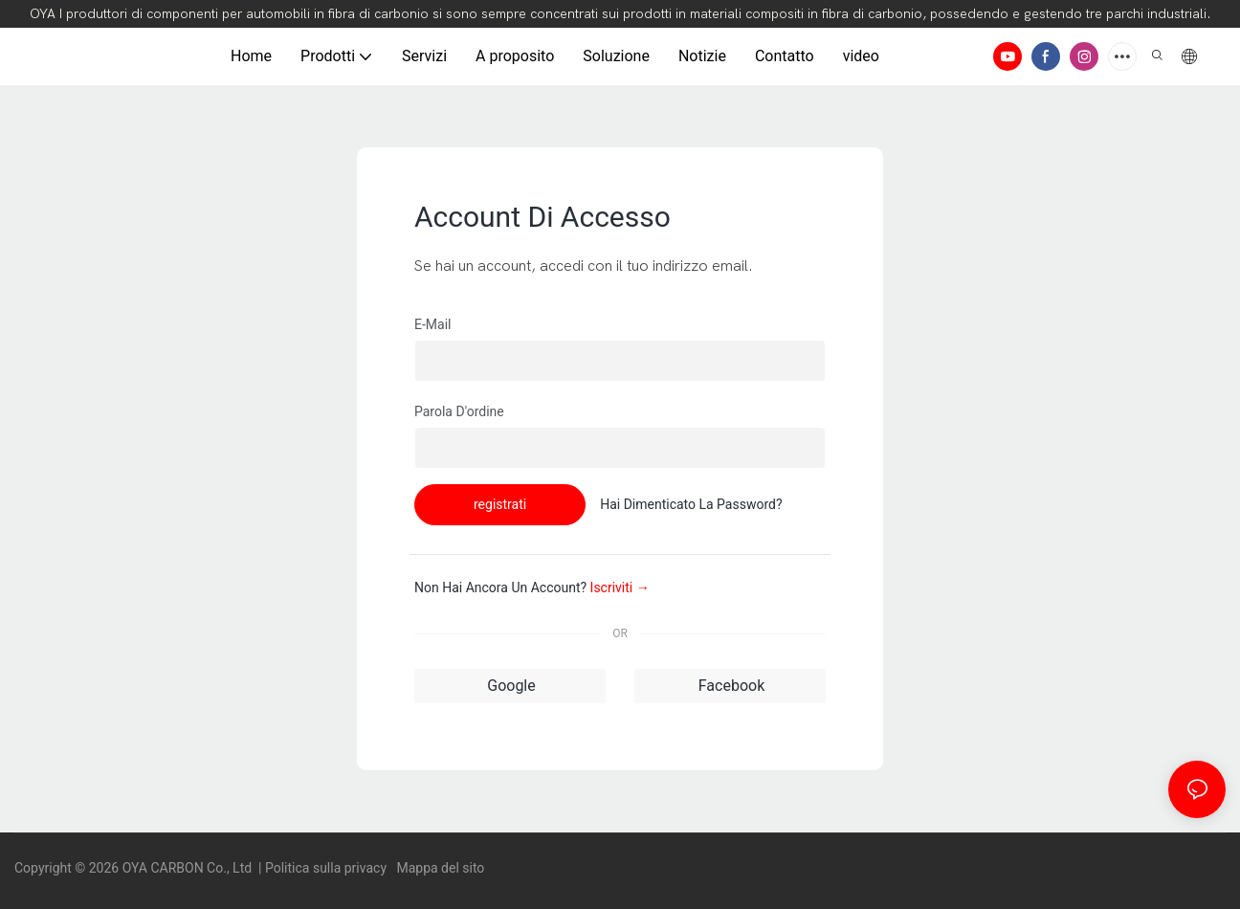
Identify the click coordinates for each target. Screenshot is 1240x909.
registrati (500, 504)
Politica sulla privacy (327, 868)
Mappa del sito (438, 868)
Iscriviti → (620, 587)
